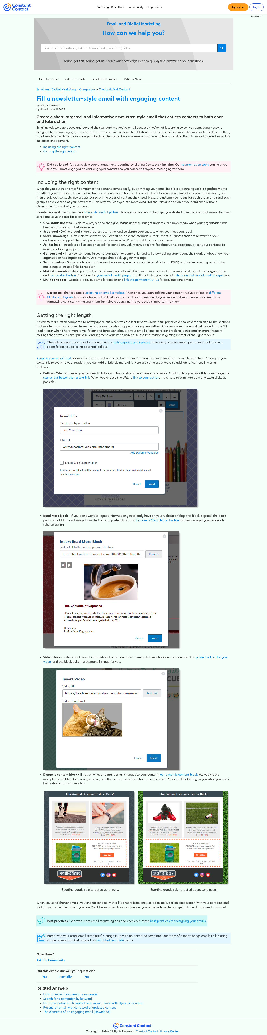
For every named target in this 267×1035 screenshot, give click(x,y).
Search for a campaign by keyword (67, 999)
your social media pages (114, 275)
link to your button (146, 377)
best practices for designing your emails (178, 921)
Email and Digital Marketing (56, 89)
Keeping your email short (54, 358)
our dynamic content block (179, 775)
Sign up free (238, 7)
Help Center (154, 7)
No (87, 977)
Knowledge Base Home (111, 7)
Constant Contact (147, 1031)
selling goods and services (132, 342)
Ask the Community (50, 960)
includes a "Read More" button (157, 520)
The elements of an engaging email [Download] (76, 1012)
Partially (65, 977)
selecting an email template (105, 293)
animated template (110, 940)
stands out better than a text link (66, 377)
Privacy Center (169, 1031)
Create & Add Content (114, 89)
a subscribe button (63, 275)
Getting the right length (59, 151)
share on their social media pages (199, 275)
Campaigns (87, 89)
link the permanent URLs (141, 280)
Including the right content (61, 147)
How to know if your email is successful (70, 994)
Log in (256, 7)
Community (136, 7)
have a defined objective (101, 212)
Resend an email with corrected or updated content (79, 1007)
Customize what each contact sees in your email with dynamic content (93, 1003)
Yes (44, 977)
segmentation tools (195, 164)
